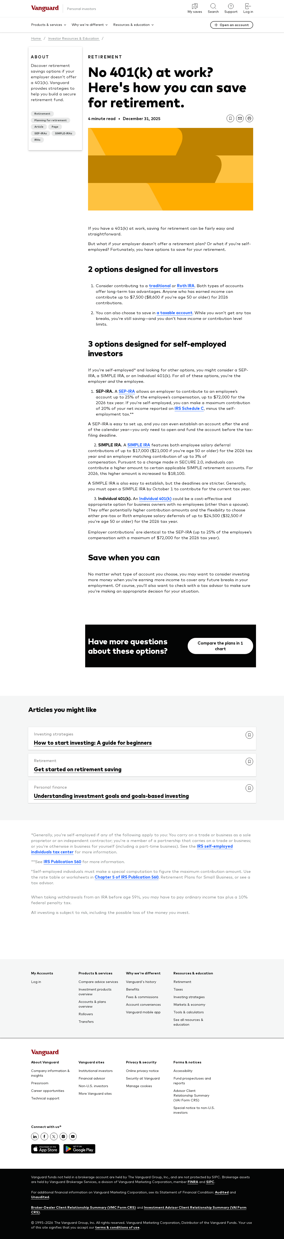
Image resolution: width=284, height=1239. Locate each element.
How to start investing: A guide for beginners (93, 742)
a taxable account (174, 312)
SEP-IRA (127, 391)
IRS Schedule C (189, 408)
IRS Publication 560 (62, 861)
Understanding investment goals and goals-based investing (111, 795)
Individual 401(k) (155, 498)
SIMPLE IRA (138, 445)
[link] (230, 118)
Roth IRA (186, 285)
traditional (160, 285)
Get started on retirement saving (77, 769)
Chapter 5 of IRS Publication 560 (126, 877)
